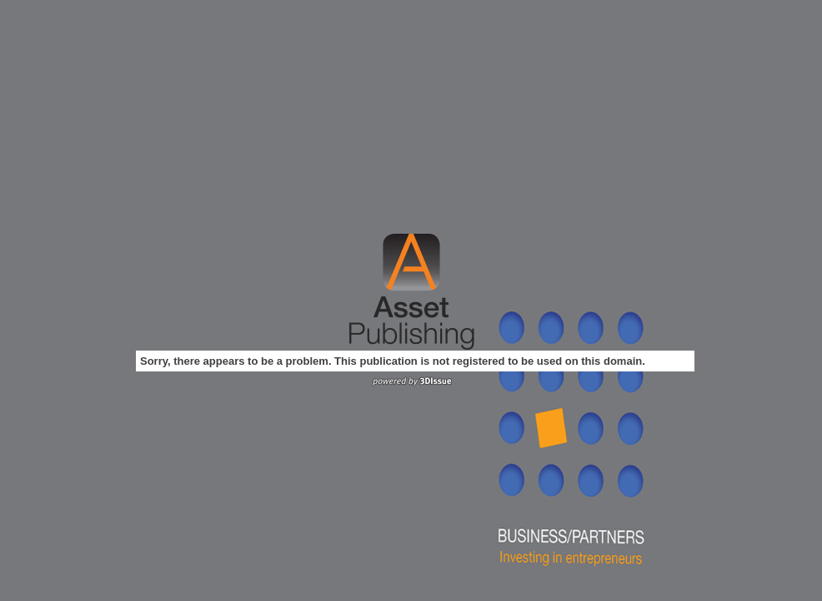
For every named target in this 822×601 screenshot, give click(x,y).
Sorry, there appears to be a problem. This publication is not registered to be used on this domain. (392, 361)
